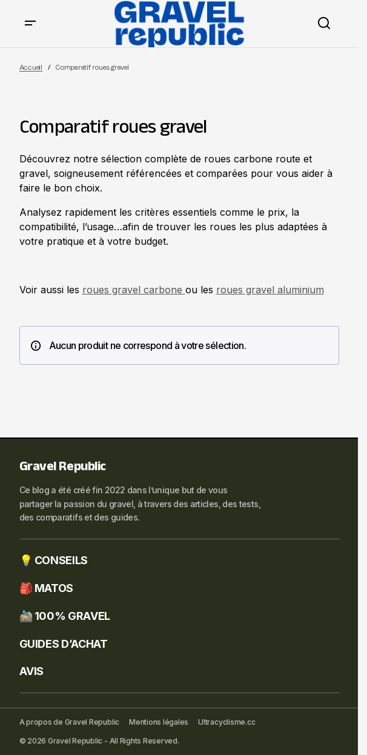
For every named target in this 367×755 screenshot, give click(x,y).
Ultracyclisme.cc (226, 722)
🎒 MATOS (46, 588)
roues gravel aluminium (270, 290)
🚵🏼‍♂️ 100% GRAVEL (64, 616)
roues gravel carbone (133, 290)
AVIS (31, 671)
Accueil (30, 67)
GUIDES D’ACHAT (63, 643)
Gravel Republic (62, 468)
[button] (30, 23)
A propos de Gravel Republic (69, 722)
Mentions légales (158, 722)
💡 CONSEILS (53, 560)
